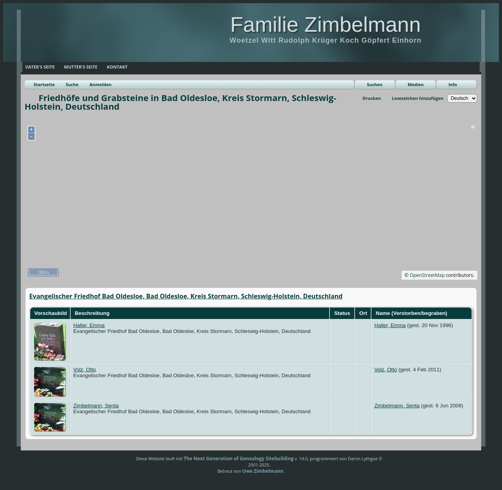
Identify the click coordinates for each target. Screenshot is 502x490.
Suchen (374, 84)
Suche (71, 84)
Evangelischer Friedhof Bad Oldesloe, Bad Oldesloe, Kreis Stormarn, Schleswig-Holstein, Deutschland (186, 296)
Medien (415, 84)
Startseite (44, 84)
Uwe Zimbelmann (263, 471)
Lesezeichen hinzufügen (417, 98)
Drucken (372, 98)
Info (452, 84)
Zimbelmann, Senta (96, 406)
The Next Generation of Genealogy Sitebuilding (238, 458)
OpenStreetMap (427, 275)
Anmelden (100, 84)
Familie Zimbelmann (325, 24)
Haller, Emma (89, 325)
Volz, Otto (84, 369)
